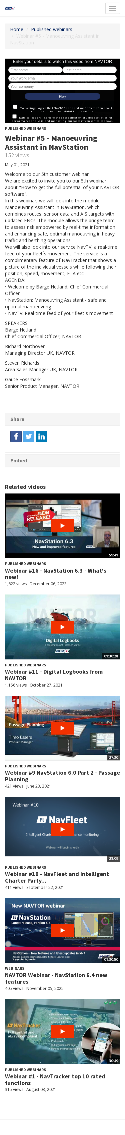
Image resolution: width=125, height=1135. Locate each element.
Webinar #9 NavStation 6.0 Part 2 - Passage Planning (62, 776)
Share (17, 419)
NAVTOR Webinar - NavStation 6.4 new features (56, 978)
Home (16, 29)
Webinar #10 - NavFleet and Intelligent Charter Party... (57, 877)
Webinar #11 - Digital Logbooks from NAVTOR (54, 675)
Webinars (14, 968)
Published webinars (51, 29)
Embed (18, 460)
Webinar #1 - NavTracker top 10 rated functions (55, 1079)
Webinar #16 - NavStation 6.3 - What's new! (55, 574)
